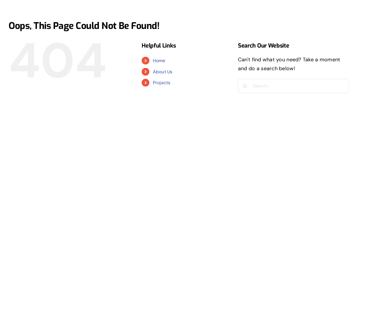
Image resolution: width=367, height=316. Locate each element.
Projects (162, 83)
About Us (163, 72)
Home (159, 61)
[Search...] (293, 86)
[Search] (245, 86)
